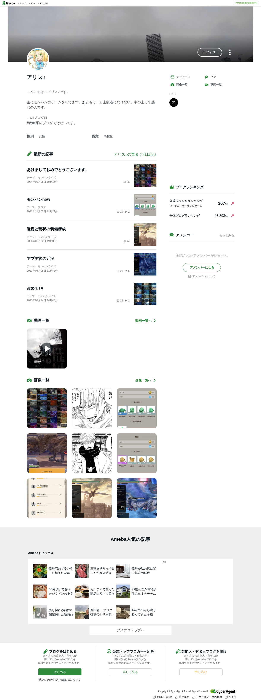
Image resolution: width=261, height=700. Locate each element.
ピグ (210, 77)
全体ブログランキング (184, 215)
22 (120, 300)
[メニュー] (230, 52)
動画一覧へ (145, 321)
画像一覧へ (145, 380)
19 (120, 211)
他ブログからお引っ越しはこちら (58, 679)
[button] (209, 52)
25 (120, 270)
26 (126, 182)
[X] (173, 102)
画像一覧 (179, 85)
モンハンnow (38, 199)
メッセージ (180, 77)
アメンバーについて (202, 276)
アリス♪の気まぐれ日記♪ (135, 154)
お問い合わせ (162, 697)
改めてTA (35, 288)
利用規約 (182, 697)
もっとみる (226, 235)
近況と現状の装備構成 (46, 229)
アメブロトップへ (130, 630)
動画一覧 (213, 85)
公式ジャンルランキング (186, 201)
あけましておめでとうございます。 (58, 170)
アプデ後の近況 (40, 258)
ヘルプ (230, 697)
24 (126, 241)
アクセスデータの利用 (207, 697)
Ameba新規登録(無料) (246, 2)
